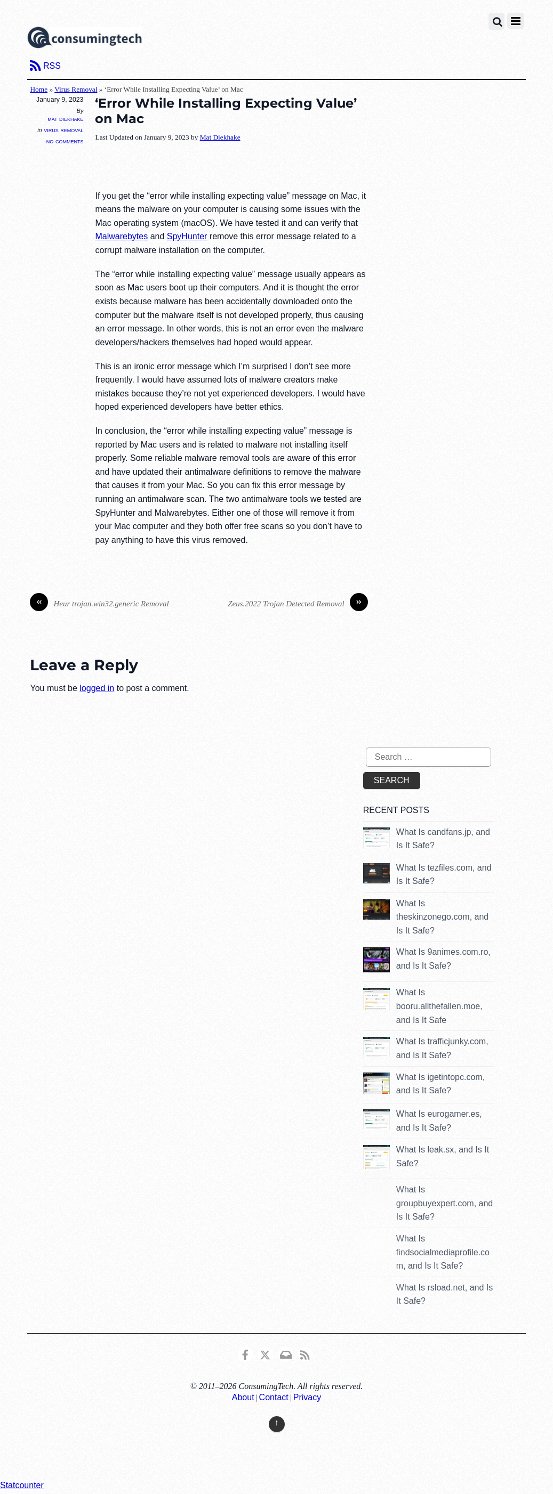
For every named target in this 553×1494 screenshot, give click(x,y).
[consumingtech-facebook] (245, 1353)
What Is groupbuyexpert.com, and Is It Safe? (444, 1203)
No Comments (65, 141)
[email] (285, 1353)
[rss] (305, 1353)
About (243, 1397)
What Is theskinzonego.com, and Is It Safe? (442, 917)
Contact (273, 1397)
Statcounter (22, 1485)
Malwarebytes (121, 236)
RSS (52, 65)
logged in (96, 688)
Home (38, 89)
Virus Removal (75, 89)
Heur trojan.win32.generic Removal (99, 604)
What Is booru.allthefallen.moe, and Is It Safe (439, 1006)
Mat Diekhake (65, 119)
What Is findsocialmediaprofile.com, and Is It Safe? (443, 1252)
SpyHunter (187, 236)
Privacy (307, 1397)
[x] (265, 1353)
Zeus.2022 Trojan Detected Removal (298, 604)
